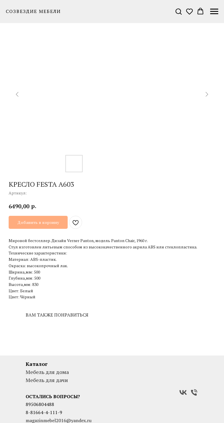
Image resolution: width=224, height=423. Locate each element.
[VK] (183, 392)
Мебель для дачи (47, 380)
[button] (178, 11)
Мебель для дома (47, 371)
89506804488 (40, 404)
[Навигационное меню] (214, 11)
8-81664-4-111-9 (44, 412)
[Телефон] (194, 392)
